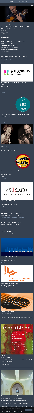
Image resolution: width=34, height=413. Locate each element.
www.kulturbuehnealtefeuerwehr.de (7, 226)
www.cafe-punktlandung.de (5, 122)
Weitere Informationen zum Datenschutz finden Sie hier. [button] (12, 411)
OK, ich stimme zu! (28, 410)
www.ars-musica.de (4, 235)
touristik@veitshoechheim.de (8, 59)
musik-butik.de (3, 178)
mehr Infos (3, 92)
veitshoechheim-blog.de (15, 61)
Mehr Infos (3, 262)
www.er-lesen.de (4, 208)
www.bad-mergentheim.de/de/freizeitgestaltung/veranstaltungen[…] (13, 217)
